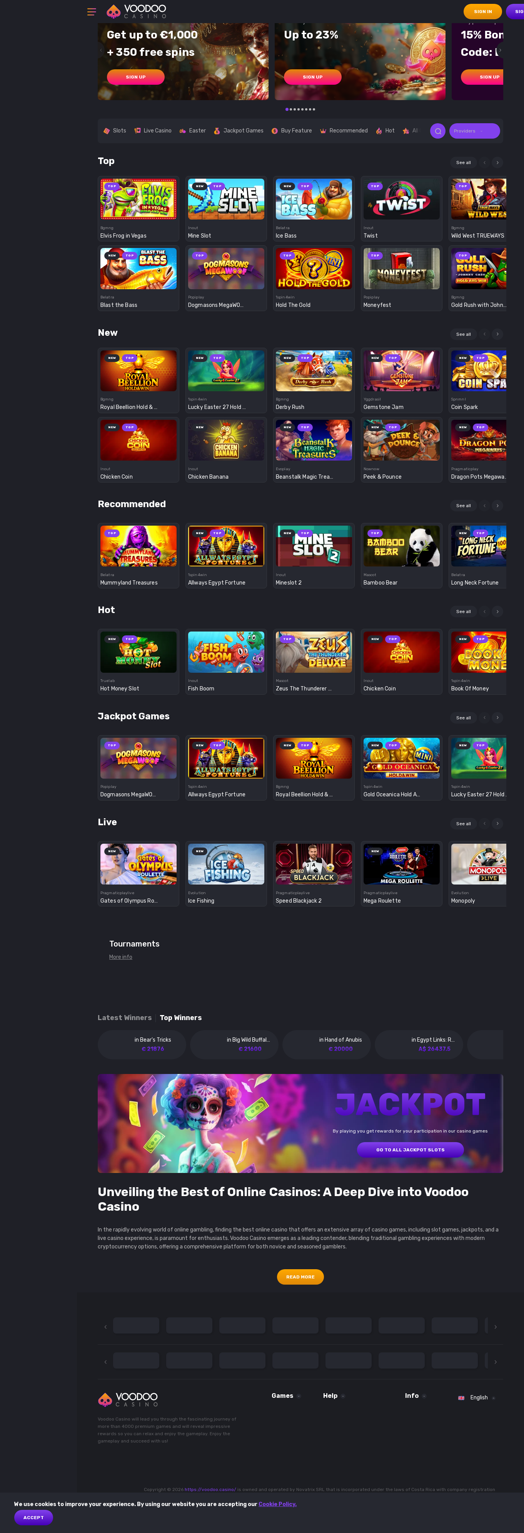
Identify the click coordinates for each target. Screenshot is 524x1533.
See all (463, 162)
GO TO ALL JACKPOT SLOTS (410, 1150)
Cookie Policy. (278, 1504)
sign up (136, 77)
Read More (300, 1277)
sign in (483, 11)
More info (120, 957)
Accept (33, 1517)
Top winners (181, 1018)
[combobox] (474, 131)
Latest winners (125, 1018)
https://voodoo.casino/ (210, 1489)
